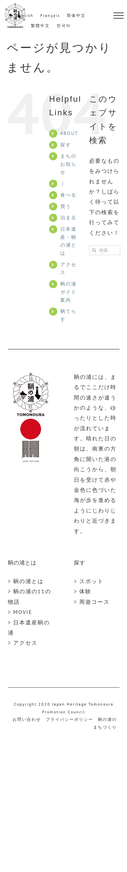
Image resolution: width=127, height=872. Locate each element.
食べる (68, 195)
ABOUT (69, 133)
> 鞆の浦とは (26, 581)
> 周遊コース (92, 601)
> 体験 (82, 591)
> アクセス (23, 642)
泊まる (68, 217)
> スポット (89, 581)
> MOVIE (20, 612)
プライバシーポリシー (69, 719)
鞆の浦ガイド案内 (68, 292)
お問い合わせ (27, 719)
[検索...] (104, 250)
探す (65, 145)
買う (65, 206)
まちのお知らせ (68, 164)
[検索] (94, 250)
